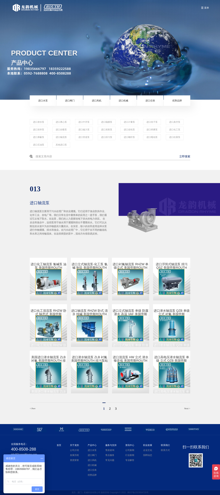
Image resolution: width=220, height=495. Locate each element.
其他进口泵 (61, 145)
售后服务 (109, 455)
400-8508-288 (23, 449)
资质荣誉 (74, 460)
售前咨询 (109, 450)
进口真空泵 (174, 122)
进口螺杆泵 (129, 137)
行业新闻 (129, 455)
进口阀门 (70, 100)
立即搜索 (184, 156)
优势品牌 (177, 100)
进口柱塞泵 (174, 137)
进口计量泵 (129, 122)
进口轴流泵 (61, 137)
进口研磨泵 (152, 129)
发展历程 (74, 455)
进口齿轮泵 (129, 129)
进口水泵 (43, 100)
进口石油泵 (38, 145)
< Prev (32, 410)
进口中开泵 (84, 122)
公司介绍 (74, 450)
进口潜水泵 (38, 122)
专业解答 (129, 460)
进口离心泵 (61, 122)
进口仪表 (150, 100)
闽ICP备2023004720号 (137, 492)
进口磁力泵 (84, 129)
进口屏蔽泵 (38, 137)
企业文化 (147, 450)
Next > (187, 410)
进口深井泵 (38, 129)
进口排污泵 (106, 137)
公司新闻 (129, 450)
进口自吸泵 (61, 129)
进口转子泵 (152, 122)
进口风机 (96, 100)
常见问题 (109, 460)
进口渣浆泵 (106, 129)
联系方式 (165, 450)
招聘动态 (147, 455)
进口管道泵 (84, 137)
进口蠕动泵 (152, 137)
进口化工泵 (174, 129)
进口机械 (123, 100)
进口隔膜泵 (106, 122)
